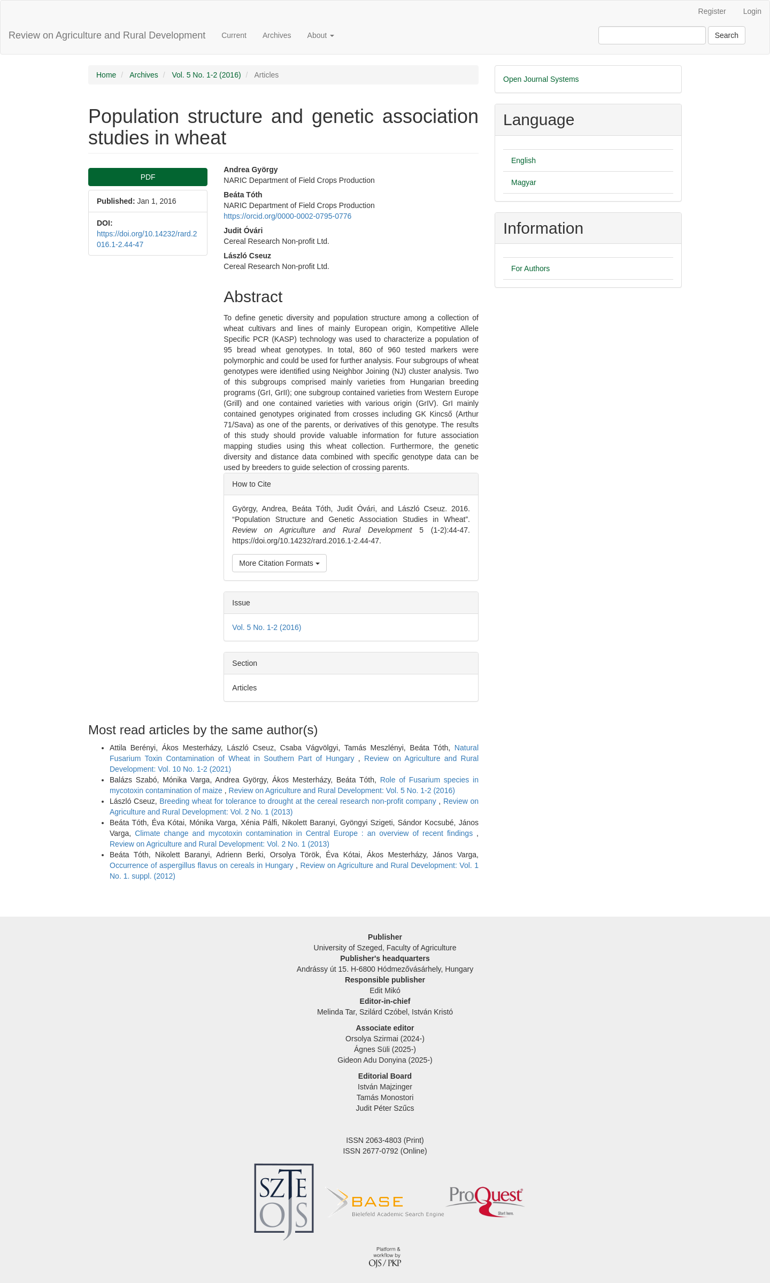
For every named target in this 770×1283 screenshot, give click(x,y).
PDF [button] (148, 177)
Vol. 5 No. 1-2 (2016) (206, 75)
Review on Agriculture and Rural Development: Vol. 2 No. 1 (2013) (219, 844)
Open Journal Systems (541, 79)
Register (712, 11)
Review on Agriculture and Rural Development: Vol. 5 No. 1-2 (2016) (342, 790)
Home (106, 75)
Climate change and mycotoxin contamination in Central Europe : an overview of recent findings (305, 833)
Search (726, 35)
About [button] (320, 35)
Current (234, 35)
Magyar (523, 182)
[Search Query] (652, 35)
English (523, 160)
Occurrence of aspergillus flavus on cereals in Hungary (203, 865)
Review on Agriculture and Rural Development (107, 35)
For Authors (530, 268)
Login (752, 11)
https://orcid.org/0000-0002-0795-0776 (287, 216)
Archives (277, 35)
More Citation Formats (279, 563)
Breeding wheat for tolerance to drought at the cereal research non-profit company (298, 801)
